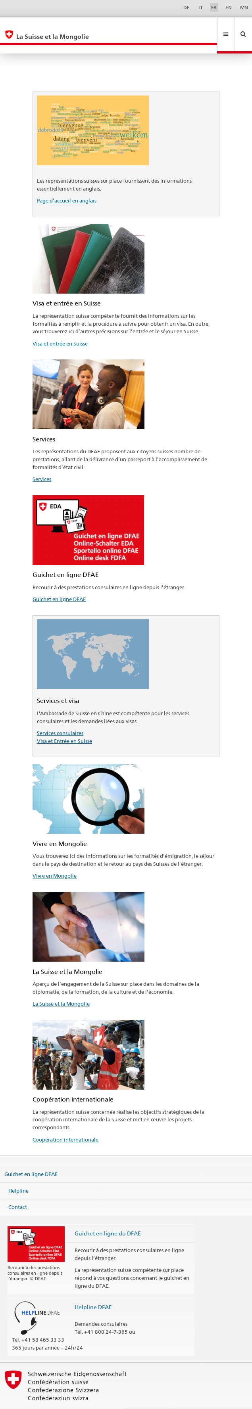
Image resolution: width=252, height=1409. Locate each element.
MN (244, 7)
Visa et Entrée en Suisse (64, 724)
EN (228, 7)
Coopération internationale (65, 1122)
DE (186, 7)
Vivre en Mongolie (55, 858)
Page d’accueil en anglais (66, 183)
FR (214, 7)
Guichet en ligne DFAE (59, 582)
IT (200, 7)
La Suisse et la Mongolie (61, 986)
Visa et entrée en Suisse (60, 326)
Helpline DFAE (93, 1290)
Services (42, 462)
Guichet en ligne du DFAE (108, 1216)
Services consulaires (60, 716)
